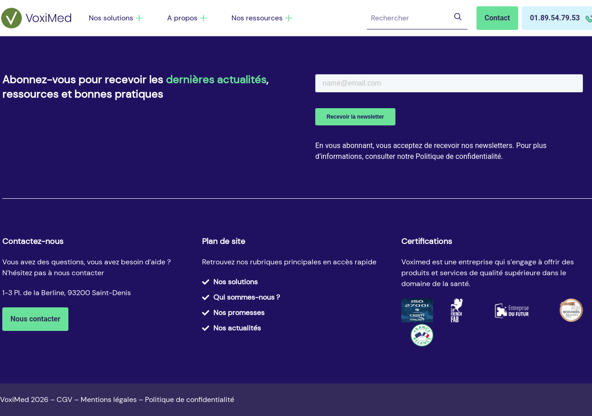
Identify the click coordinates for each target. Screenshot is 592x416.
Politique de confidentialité (189, 399)
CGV (64, 399)
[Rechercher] (457, 18)
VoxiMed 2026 (24, 399)
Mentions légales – (113, 399)
